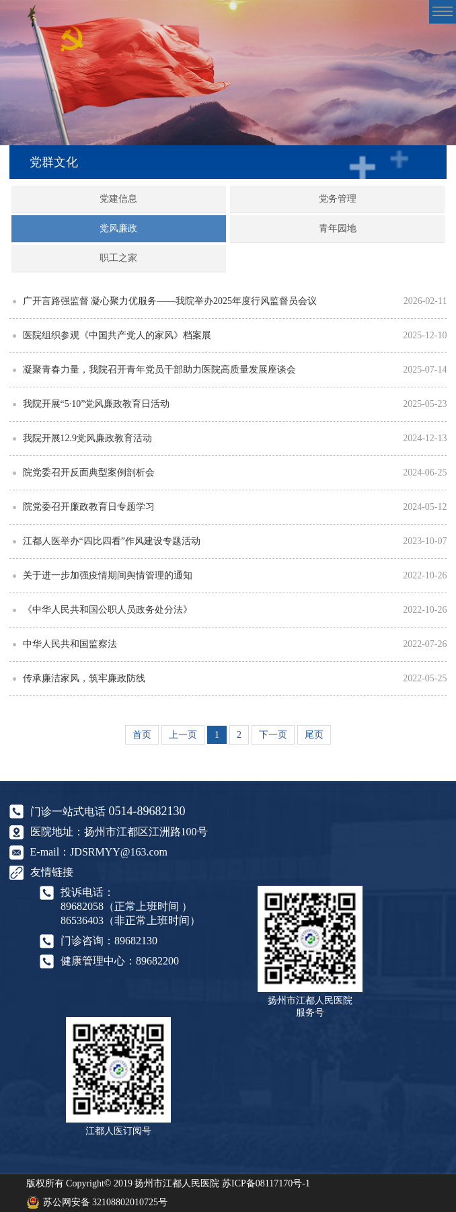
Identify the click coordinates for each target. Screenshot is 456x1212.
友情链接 (51, 872)
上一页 (183, 735)
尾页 (314, 735)
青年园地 (337, 228)
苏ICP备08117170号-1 (266, 1183)
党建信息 (118, 199)
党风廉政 (118, 228)
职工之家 (118, 258)
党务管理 (337, 199)
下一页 (273, 735)
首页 (141, 735)
